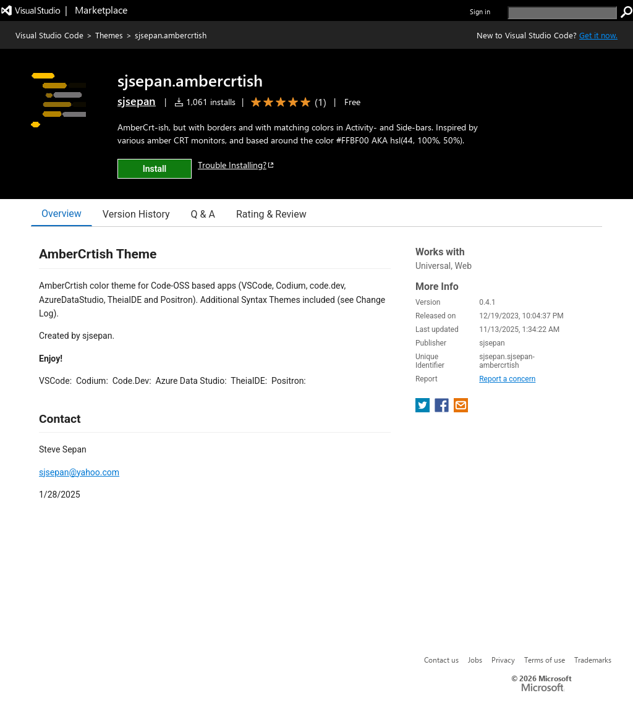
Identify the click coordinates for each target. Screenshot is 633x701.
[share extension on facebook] (442, 409)
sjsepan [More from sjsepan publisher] (136, 100)
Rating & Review (271, 214)
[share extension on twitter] (423, 409)
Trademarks (592, 660)
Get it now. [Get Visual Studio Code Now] (598, 35)
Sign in (480, 11)
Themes (109, 35)
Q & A (203, 214)
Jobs (475, 660)
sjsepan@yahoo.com (79, 472)
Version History (136, 214)
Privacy (503, 660)
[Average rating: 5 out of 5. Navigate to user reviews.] (286, 102)
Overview (61, 213)
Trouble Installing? (236, 165)
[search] (562, 12)
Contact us (441, 660)
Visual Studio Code (49, 35)
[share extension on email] (460, 409)
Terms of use (544, 660)
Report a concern (507, 379)
